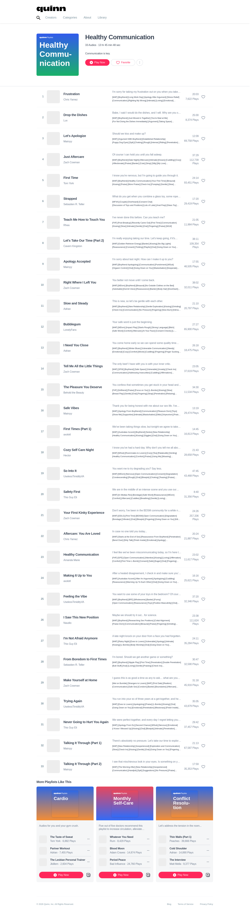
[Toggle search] (38, 18)
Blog (169, 904)
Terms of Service (185, 904)
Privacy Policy (206, 904)
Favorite (123, 62)
